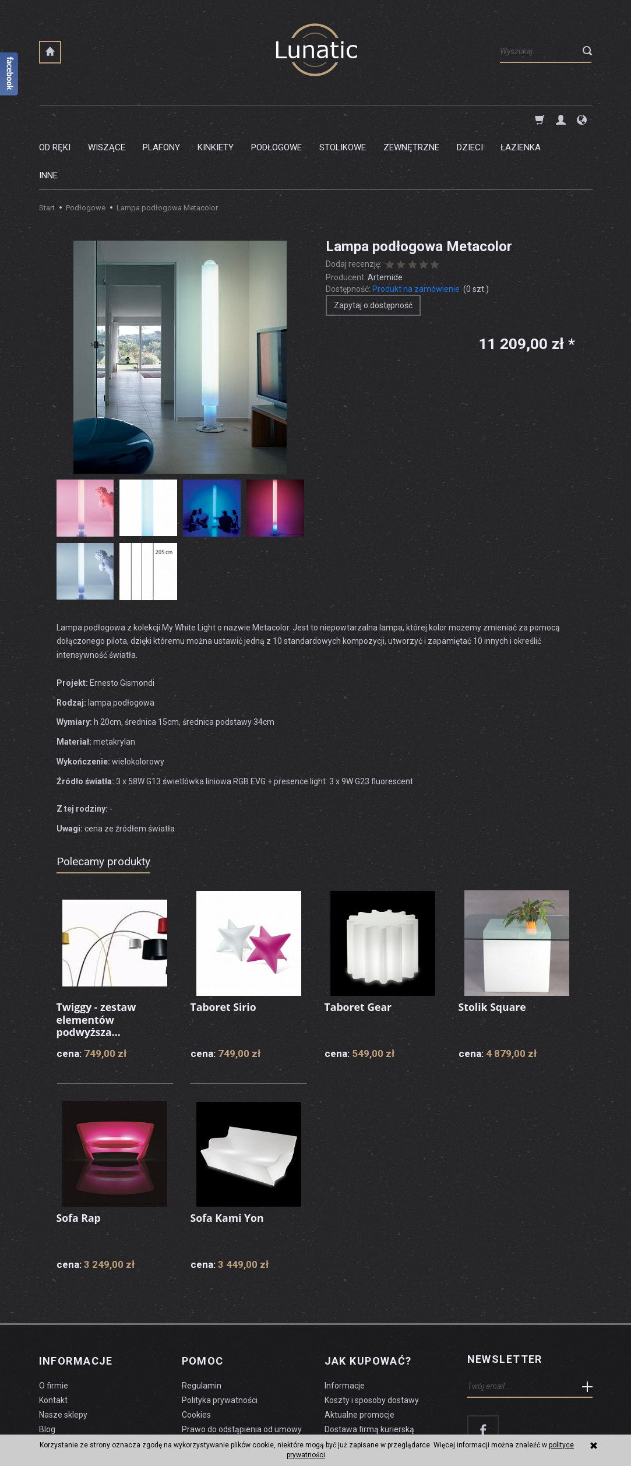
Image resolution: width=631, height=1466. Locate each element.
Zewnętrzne (411, 119)
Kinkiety (216, 119)
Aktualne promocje (359, 1355)
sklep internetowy (552, 1429)
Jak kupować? (368, 1303)
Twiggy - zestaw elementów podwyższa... (97, 963)
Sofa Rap (79, 1162)
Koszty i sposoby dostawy (372, 1341)
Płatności (342, 1384)
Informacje (76, 1303)
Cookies (196, 1355)
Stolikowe (342, 119)
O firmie (53, 1326)
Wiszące (106, 119)
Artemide (385, 221)
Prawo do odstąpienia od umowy (242, 1370)
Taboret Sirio (224, 951)
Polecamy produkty (103, 805)
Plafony (161, 119)
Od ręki (54, 119)
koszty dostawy (97, 1429)
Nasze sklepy (63, 1355)
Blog (47, 1370)
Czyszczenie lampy (75, 1384)
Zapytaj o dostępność (373, 249)
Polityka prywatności (220, 1341)
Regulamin (201, 1326)
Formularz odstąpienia (223, 1384)
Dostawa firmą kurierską (369, 1370)
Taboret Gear (359, 951)
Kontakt (53, 1341)
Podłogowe (276, 119)
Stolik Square (493, 951)
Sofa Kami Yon (228, 1162)
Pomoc (203, 1303)
